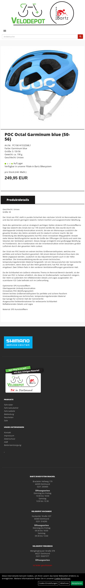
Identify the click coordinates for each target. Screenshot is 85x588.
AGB (6, 442)
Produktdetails (18, 200)
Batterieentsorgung (12, 445)
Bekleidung (9, 414)
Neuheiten (8, 417)
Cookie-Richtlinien (62, 578)
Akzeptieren (77, 583)
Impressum (9, 435)
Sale (6, 420)
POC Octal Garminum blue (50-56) (37, 137)
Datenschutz (9, 439)
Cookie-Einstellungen (48, 583)
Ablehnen (64, 583)
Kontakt (7, 432)
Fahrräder (8, 404)
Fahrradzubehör (11, 408)
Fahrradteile (9, 411)
